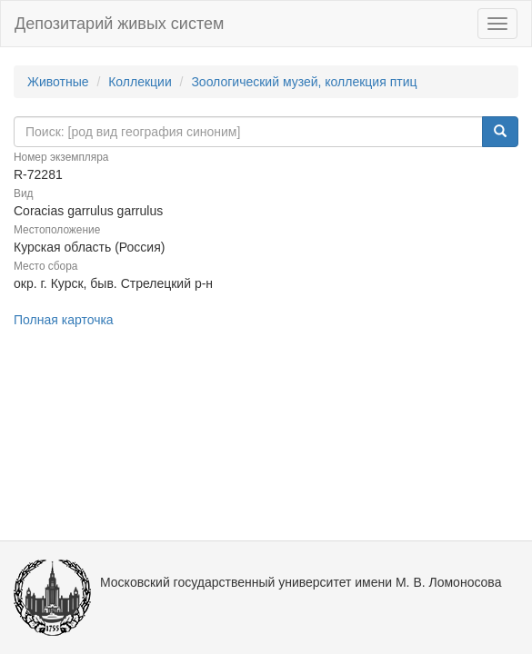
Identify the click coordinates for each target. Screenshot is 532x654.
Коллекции (140, 81)
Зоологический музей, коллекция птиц (304, 81)
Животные (58, 81)
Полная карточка (64, 319)
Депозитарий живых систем (119, 24)
